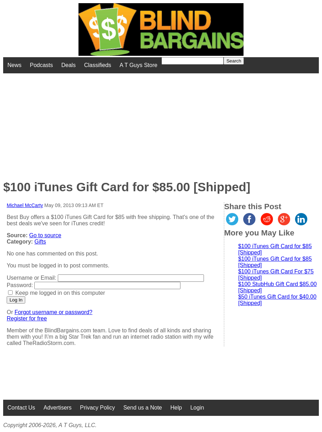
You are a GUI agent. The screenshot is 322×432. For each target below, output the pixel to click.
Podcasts (41, 65)
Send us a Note (142, 408)
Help (176, 408)
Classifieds (97, 65)
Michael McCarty (25, 205)
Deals (68, 65)
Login (197, 408)
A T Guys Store (138, 65)
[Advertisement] (129, 122)
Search (233, 61)
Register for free (27, 318)
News (14, 65)
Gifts (40, 242)
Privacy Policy (97, 408)
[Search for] (193, 61)
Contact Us (21, 408)
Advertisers (57, 408)
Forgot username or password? (53, 312)
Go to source (45, 235)
